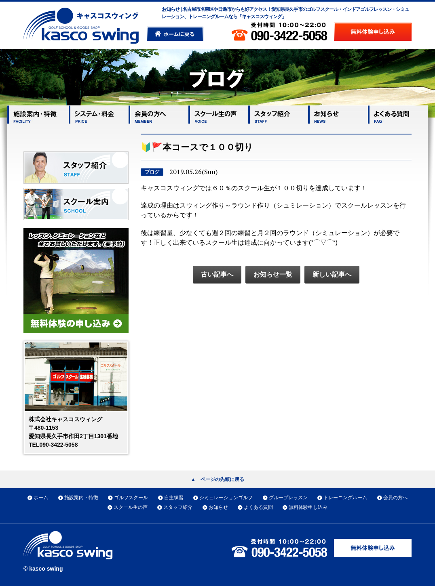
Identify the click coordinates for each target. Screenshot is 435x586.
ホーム (41, 497)
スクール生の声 (131, 507)
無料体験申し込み (308, 507)
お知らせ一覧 (272, 274)
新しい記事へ (332, 274)
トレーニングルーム (345, 497)
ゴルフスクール (131, 497)
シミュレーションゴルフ (226, 497)
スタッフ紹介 (177, 507)
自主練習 (174, 497)
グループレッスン (288, 497)
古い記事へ (217, 274)
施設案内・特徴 (81, 497)
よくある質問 (258, 507)
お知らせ (218, 507)
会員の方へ (395, 497)
